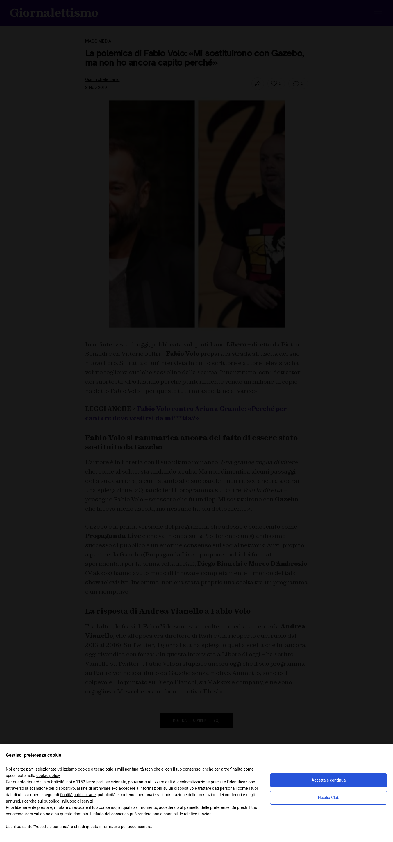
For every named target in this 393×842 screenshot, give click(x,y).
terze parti (95, 782)
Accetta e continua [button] (329, 780)
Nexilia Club (329, 797)
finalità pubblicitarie (78, 794)
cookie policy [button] (48, 775)
